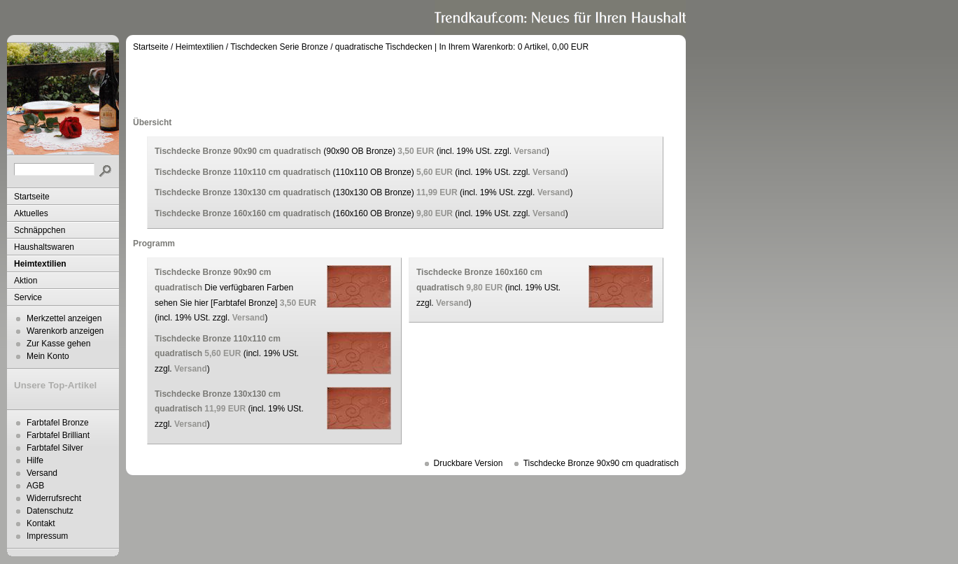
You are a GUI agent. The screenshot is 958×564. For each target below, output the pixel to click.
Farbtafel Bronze (58, 423)
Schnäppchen (39, 230)
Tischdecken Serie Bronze (279, 47)
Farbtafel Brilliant (58, 435)
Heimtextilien (40, 264)
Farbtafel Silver (55, 448)
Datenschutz (50, 511)
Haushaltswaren (44, 247)
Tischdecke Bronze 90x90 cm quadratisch (238, 151)
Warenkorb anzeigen (65, 331)
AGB (35, 486)
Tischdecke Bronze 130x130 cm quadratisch (242, 192)
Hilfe (35, 460)
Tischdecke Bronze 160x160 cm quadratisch (242, 213)
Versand (42, 473)
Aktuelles (31, 213)
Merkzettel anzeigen (64, 318)
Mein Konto (48, 356)
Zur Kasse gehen (58, 343)
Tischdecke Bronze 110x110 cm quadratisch (242, 172)
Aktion (25, 280)
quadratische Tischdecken (383, 47)
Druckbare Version (468, 463)
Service (28, 297)
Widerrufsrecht (54, 498)
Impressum (47, 536)
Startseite (32, 197)
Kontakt (41, 523)
